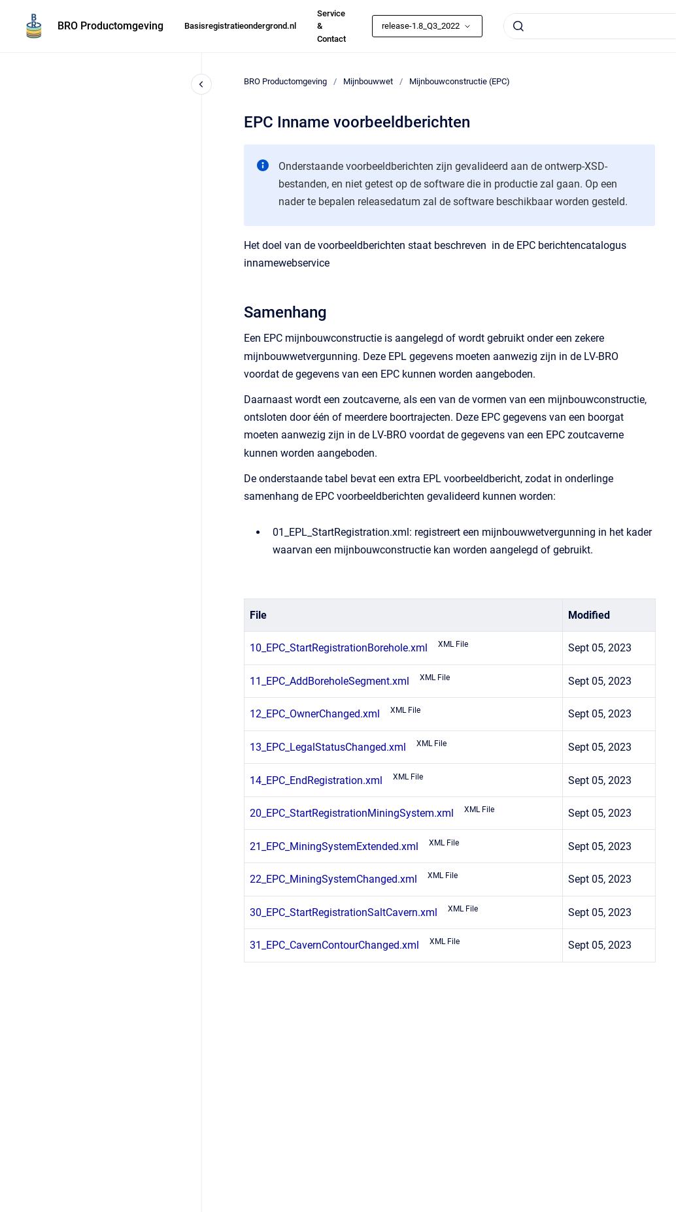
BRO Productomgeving (110, 26)
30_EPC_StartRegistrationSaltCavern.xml (343, 912)
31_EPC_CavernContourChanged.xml (334, 945)
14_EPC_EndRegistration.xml (316, 780)
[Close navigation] (201, 84)
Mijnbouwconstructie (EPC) (459, 81)
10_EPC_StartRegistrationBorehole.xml (339, 648)
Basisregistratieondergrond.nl (240, 26)
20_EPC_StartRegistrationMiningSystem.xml (352, 813)
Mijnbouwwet (368, 81)
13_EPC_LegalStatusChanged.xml (328, 747)
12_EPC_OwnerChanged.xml (315, 714)
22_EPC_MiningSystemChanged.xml (333, 879)
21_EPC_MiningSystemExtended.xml (334, 846)
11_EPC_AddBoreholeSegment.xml (329, 681)
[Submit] (518, 26)
